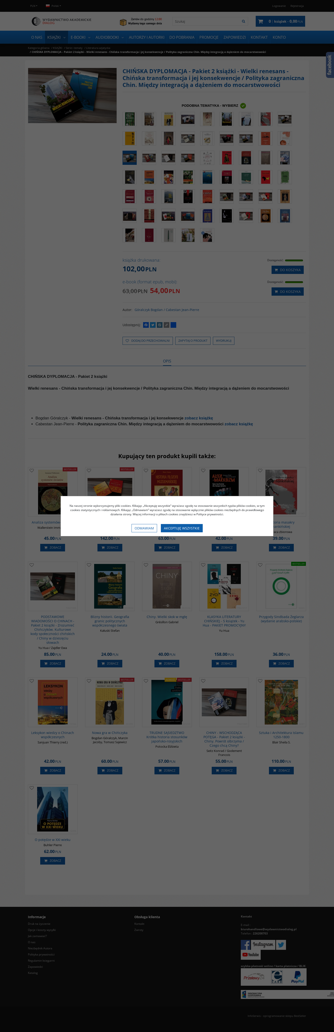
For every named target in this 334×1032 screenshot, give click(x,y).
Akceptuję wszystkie (182, 528)
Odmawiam (144, 528)
